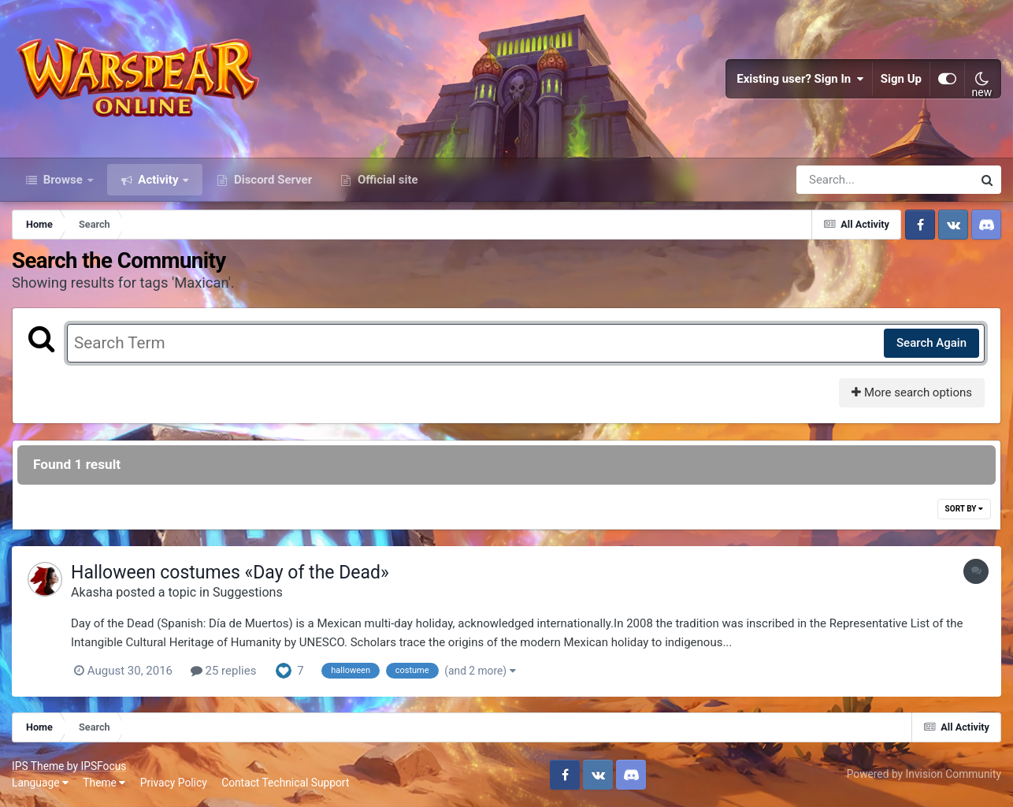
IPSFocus (103, 766)
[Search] (839, 179)
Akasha (92, 592)
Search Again (931, 343)
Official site (385, 180)
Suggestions (248, 592)
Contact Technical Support (285, 782)
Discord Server (271, 180)
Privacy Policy (173, 782)
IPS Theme (38, 766)
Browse (63, 180)
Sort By (964, 508)
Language (40, 782)
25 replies (224, 671)
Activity (158, 180)
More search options (912, 392)
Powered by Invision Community (924, 774)
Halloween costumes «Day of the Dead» (230, 572)
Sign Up (901, 79)
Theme (104, 782)
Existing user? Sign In (800, 78)
